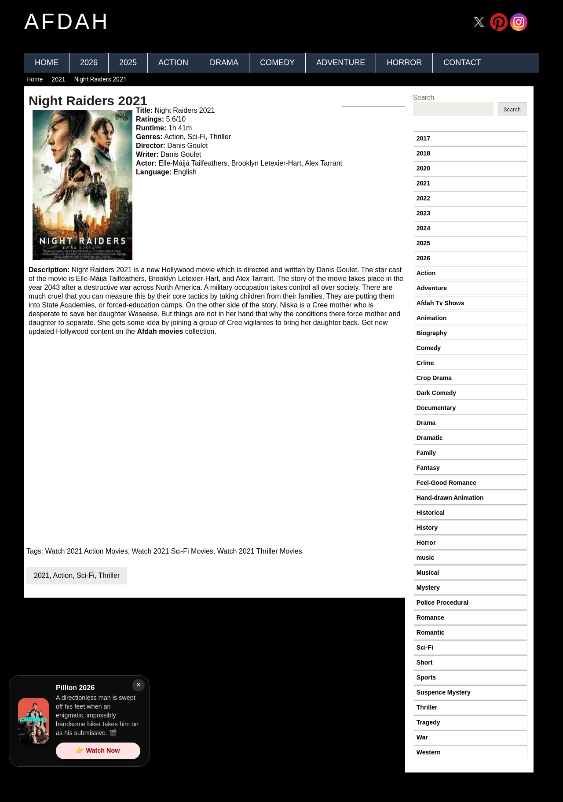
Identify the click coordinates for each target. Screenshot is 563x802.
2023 (423, 213)
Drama (224, 62)
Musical (428, 572)
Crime (425, 362)
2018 (423, 153)
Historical (431, 512)
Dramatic (430, 437)
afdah (67, 22)
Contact (462, 62)
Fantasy (428, 467)
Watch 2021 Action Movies (86, 551)
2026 (89, 62)
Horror (404, 62)
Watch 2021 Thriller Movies (259, 551)
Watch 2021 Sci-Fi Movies (172, 551)
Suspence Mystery (444, 692)
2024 (423, 228)
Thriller (109, 575)
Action (173, 62)
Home (46, 62)
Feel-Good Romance (446, 482)
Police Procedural (442, 602)
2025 (128, 62)
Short (425, 662)
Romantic (431, 632)
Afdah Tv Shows (440, 303)
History (427, 527)
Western (429, 752)
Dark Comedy (436, 392)
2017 (423, 138)
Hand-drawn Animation (450, 497)
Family (426, 452)
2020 (423, 168)
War (422, 737)
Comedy (277, 62)
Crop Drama (434, 377)
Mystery (428, 587)
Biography (432, 332)
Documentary (436, 407)
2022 (423, 198)
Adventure (340, 62)
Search (423, 97)
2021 (58, 79)
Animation (431, 318)
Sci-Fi (86, 575)
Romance (430, 617)
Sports (426, 677)
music (425, 557)
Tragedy (428, 722)
